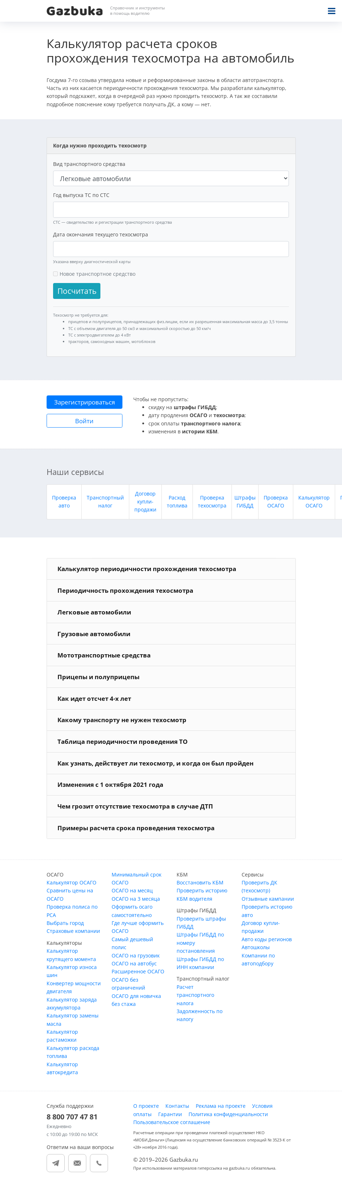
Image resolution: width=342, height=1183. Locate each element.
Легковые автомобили (94, 612)
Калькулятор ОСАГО (71, 882)
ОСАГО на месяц (132, 890)
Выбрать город (65, 923)
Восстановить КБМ (200, 882)
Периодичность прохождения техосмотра (125, 590)
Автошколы (256, 947)
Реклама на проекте (221, 1105)
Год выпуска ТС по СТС (81, 195)
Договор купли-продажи (145, 501)
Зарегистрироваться (84, 402)
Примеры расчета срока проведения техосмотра (136, 828)
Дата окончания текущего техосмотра (100, 234)
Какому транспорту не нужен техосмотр (121, 720)
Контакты (177, 1105)
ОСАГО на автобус (134, 963)
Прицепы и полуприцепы (98, 677)
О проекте (146, 1105)
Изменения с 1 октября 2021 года (110, 784)
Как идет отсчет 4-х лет (94, 698)
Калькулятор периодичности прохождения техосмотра (146, 569)
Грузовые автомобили (93, 634)
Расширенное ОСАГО (138, 971)
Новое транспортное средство (97, 273)
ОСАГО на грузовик (136, 955)
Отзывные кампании (268, 898)
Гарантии (170, 1114)
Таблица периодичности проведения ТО (122, 741)
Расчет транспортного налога (195, 995)
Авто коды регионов (267, 939)
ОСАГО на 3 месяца (136, 898)
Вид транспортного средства (89, 163)
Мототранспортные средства (104, 655)
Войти (84, 421)
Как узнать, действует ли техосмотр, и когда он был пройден (155, 763)
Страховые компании (73, 930)
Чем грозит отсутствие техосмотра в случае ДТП (135, 806)
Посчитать (76, 291)
